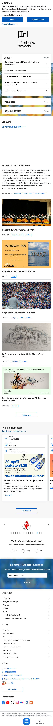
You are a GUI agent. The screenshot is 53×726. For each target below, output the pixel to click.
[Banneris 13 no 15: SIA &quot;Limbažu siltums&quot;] (27, 525)
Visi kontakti (12, 689)
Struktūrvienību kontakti (11, 615)
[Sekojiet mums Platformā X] (12, 702)
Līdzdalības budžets (10, 653)
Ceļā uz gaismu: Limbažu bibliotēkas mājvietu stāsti (23, 355)
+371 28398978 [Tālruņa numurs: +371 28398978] (10, 672)
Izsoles (5, 612)
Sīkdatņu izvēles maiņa (11, 657)
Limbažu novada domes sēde (16, 165)
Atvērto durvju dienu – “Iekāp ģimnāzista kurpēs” (23, 481)
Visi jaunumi (26, 415)
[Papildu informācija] (12, 683)
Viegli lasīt (6, 630)
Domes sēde (28, 193)
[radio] (14, 550)
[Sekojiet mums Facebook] (3, 702)
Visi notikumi (26, 511)
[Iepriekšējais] (4, 525)
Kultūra (28, 235)
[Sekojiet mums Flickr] (21, 702)
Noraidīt (12, 19)
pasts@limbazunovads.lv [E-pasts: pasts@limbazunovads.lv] (13, 675)
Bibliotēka (15, 362)
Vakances (6, 605)
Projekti (5, 608)
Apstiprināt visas (38, 19)
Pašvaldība (6, 598)
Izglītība (14, 406)
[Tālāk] (48, 525)
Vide (13, 276)
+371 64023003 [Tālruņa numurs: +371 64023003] (10, 669)
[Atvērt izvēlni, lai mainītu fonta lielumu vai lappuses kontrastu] (40, 722)
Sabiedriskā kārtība (9, 643)
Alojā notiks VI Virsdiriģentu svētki (18, 312)
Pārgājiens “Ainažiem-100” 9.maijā (18, 271)
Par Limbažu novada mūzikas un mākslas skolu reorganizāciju (24, 399)
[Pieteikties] (27, 582)
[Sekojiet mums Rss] (31, 702)
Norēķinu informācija (10, 602)
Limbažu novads (40, 193)
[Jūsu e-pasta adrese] (27, 575)
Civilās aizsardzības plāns (11, 647)
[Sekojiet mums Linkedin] (26, 702)
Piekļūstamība (8, 637)
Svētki (21, 318)
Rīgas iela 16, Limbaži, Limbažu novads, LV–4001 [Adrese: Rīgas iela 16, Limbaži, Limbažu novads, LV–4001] (22, 679)
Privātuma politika (9, 633)
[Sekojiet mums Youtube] (7, 702)
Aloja (13, 318)
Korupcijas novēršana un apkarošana (16, 640)
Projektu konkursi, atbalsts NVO (14, 618)
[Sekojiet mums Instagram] (17, 702)
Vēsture (24, 362)
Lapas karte (7, 650)
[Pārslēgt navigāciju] (26, 721)
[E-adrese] (6, 683)
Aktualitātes (17, 193)
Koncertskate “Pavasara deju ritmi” (18, 230)
